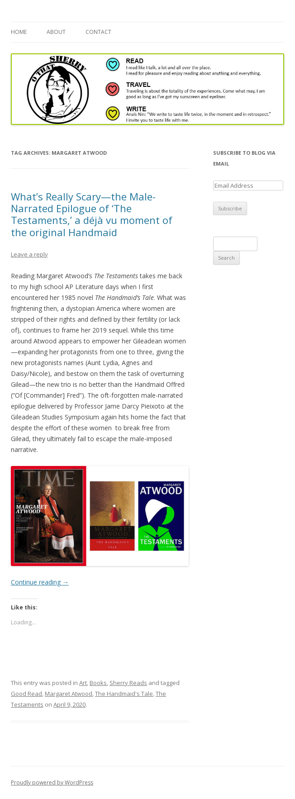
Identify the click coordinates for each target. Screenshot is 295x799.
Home (19, 32)
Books (98, 683)
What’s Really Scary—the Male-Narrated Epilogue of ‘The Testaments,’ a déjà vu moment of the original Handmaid (91, 214)
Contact (98, 32)
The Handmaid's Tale (124, 694)
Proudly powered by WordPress (52, 782)
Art (83, 683)
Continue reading (40, 582)
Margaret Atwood (68, 694)
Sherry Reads (128, 683)
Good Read (26, 694)
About (56, 32)
